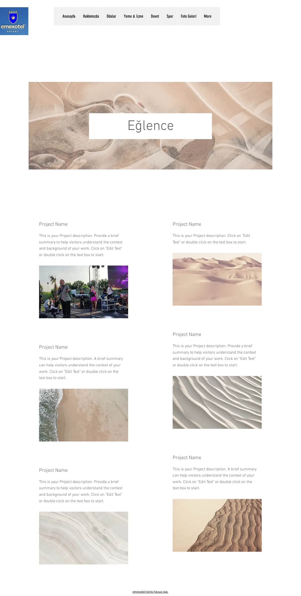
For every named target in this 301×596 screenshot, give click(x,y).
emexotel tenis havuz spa (150, 592)
